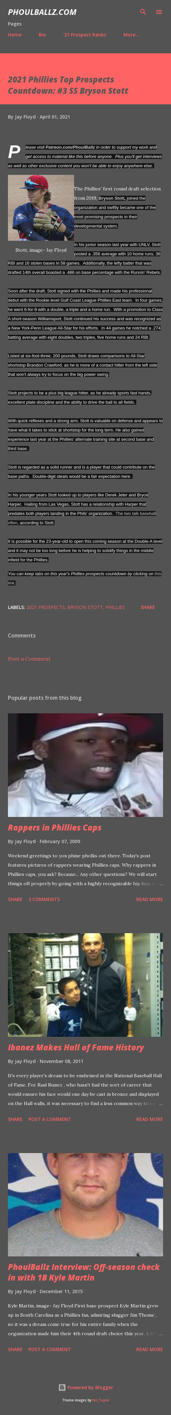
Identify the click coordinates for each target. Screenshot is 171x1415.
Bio (42, 34)
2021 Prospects (45, 607)
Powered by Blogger (85, 1387)
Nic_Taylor (100, 1400)
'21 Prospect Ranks (84, 34)
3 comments (44, 899)
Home (14, 34)
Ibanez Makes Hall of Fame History (76, 1047)
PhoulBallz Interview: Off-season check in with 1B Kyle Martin (84, 1272)
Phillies (115, 607)
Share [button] (148, 607)
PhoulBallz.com (42, 11)
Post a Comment (29, 658)
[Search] (143, 12)
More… (131, 34)
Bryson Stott (111, 198)
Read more (149, 899)
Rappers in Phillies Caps (55, 827)
